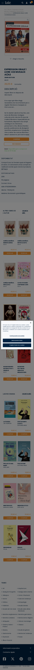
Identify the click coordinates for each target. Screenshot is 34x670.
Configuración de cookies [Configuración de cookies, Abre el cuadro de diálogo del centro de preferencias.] (17, 336)
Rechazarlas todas (17, 340)
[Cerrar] (31, 323)
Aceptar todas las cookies (17, 345)
